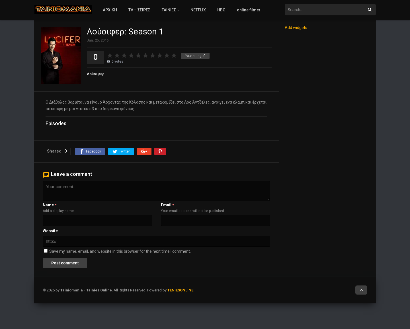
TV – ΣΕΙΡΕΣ (139, 10)
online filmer (249, 10)
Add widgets (296, 27)
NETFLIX (198, 10)
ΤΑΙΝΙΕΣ (169, 10)
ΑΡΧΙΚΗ (110, 10)
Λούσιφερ (95, 74)
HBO (221, 10)
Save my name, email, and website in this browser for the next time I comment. (120, 251)
